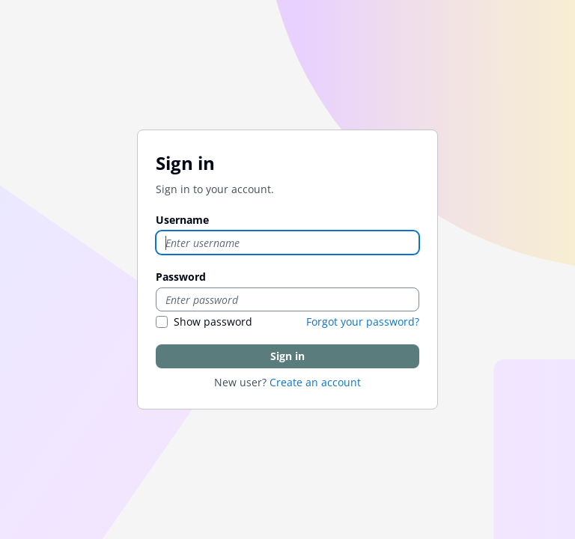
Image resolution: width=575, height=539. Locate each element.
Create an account (315, 382)
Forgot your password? (362, 321)
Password (181, 277)
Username (182, 220)
